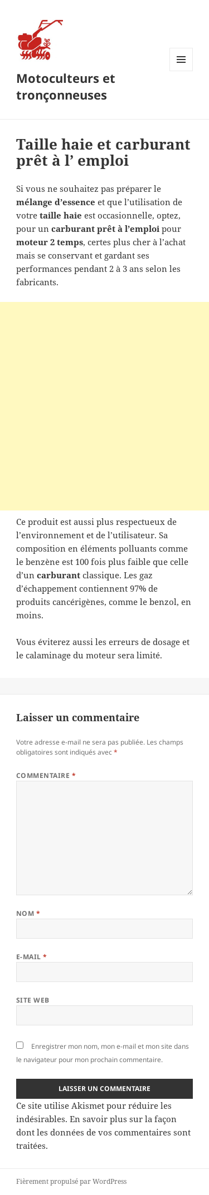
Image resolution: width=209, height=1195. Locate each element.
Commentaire (46, 775)
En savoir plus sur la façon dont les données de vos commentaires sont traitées (103, 1132)
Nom (28, 913)
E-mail (31, 956)
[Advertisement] (104, 406)
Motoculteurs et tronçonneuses (65, 86)
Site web (33, 1000)
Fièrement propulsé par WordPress (71, 1181)
